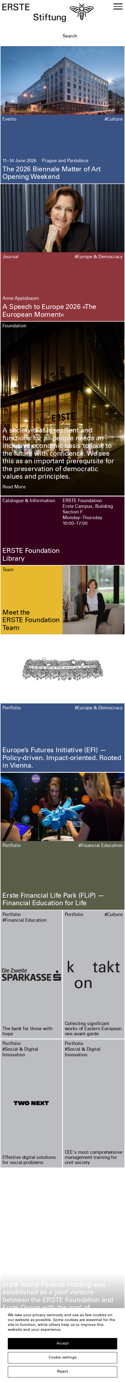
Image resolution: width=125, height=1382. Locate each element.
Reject (62, 1372)
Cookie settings (63, 1358)
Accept (62, 1344)
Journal (10, 257)
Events (9, 119)
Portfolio (11, 708)
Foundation (14, 326)
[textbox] (92, 36)
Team (8, 570)
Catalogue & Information (28, 501)
